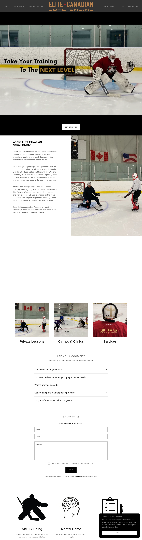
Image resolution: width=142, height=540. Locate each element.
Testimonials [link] (108, 6)
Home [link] (7, 6)
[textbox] (70, 429)
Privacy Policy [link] (78, 476)
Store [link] (121, 6)
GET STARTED (71, 127)
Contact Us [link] (133, 6)
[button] (18, 6)
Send (71, 470)
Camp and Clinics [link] (36, 6)
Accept (119, 532)
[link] (71, 6)
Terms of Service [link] (88, 476)
